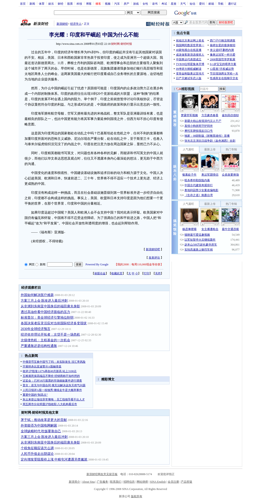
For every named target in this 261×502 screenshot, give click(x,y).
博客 (89, 3)
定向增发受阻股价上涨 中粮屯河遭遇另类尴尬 (54, 459)
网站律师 (142, 481)
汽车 (117, 3)
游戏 (136, 3)
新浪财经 (62, 23)
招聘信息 (129, 481)
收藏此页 (116, 273)
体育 (42, 3)
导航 (221, 3)
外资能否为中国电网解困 (39, 425)
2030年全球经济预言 (35, 329)
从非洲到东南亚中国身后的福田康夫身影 (50, 306)
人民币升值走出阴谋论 (37, 454)
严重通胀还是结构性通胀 (39, 346)
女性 (145, 3)
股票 (70, 3)
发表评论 (154, 257)
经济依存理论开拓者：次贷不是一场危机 (50, 334)
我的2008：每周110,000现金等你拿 (138, 264)
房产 (126, 3)
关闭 (158, 273)
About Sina (88, 481)
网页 (32, 264)
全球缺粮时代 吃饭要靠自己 (41, 431)
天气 (183, 3)
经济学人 (76, 23)
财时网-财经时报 (121, 43)
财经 (60, 3)
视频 (107, 3)
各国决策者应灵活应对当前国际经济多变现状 (54, 323)
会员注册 (173, 481)
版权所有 (136, 496)
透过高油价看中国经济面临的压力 (45, 312)
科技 (79, 3)
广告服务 (102, 481)
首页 (23, 3)
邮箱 (211, 3)
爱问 (202, 3)
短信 (192, 3)
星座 (173, 3)
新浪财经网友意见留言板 (102, 474)
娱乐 (51, 3)
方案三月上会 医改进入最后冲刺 (44, 300)
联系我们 (115, 481)
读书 (155, 3)
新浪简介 (74, 481)
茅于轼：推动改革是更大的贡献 (44, 420)
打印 (146, 273)
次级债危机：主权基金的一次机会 (45, 340)
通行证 (232, 3)
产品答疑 (186, 481)
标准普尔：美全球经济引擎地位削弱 (47, 317)
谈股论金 (100, 273)
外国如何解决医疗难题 (37, 295)
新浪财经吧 (153, 249)
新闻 (32, 3)
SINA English (158, 481)
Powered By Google (97, 264)
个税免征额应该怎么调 (37, 448)
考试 (164, 3)
